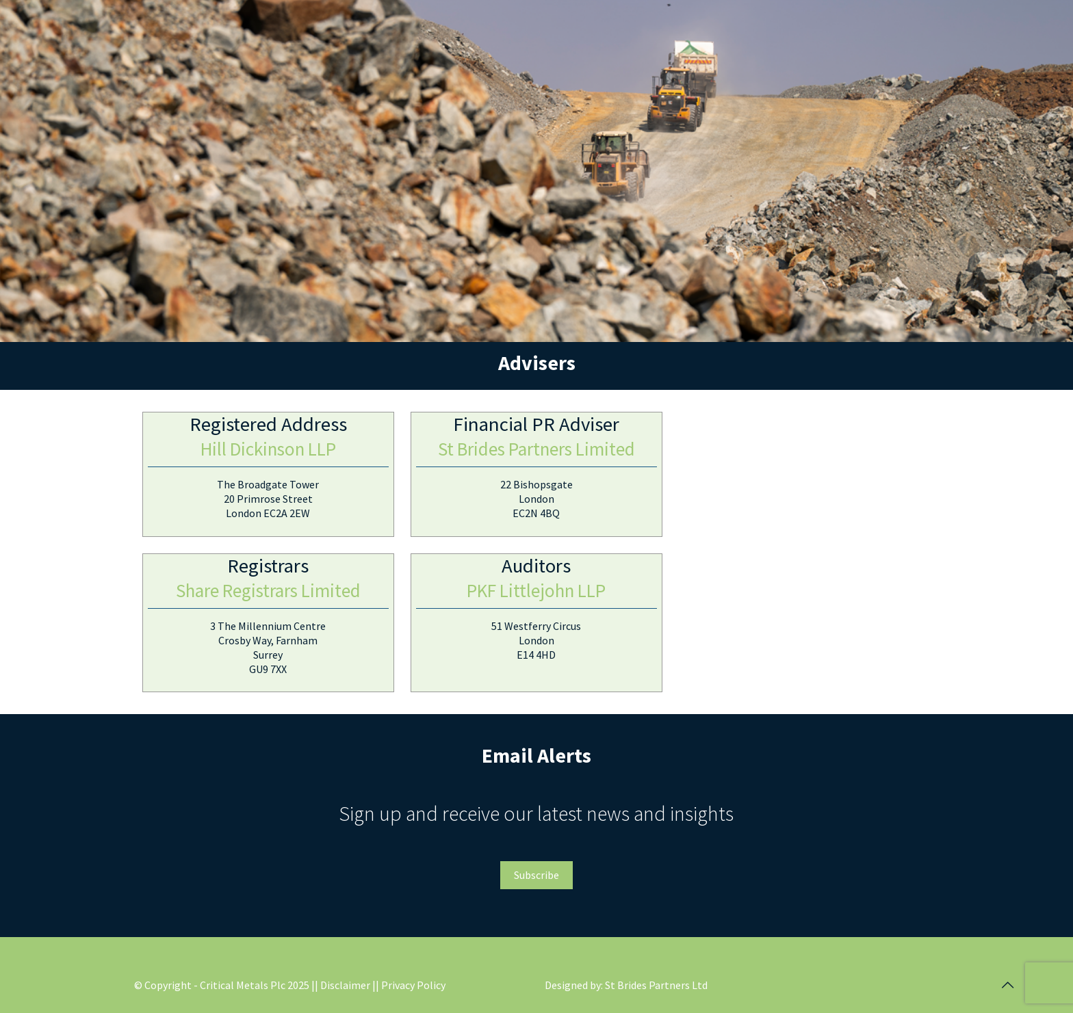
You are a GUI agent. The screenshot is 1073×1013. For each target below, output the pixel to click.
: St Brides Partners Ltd (654, 985)
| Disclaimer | (345, 985)
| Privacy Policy (410, 985)
